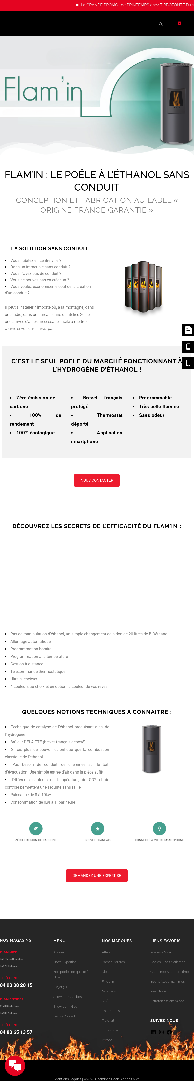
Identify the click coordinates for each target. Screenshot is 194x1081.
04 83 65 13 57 (16, 1032)
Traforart (108, 1020)
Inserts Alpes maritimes (167, 981)
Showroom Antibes (68, 997)
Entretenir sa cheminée (167, 1001)
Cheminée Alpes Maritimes (170, 972)
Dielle (106, 972)
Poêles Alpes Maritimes (167, 962)
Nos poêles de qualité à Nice (71, 974)
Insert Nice (158, 991)
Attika (106, 952)
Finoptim (108, 981)
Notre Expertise (65, 962)
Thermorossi (111, 1011)
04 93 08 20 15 (16, 985)
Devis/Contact (64, 1016)
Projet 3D (60, 987)
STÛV (106, 1001)
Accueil (59, 952)
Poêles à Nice (160, 952)
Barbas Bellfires (113, 962)
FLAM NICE (8, 952)
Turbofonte (110, 1030)
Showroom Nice (66, 1006)
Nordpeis (109, 991)
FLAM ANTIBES (12, 999)
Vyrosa (107, 1040)
